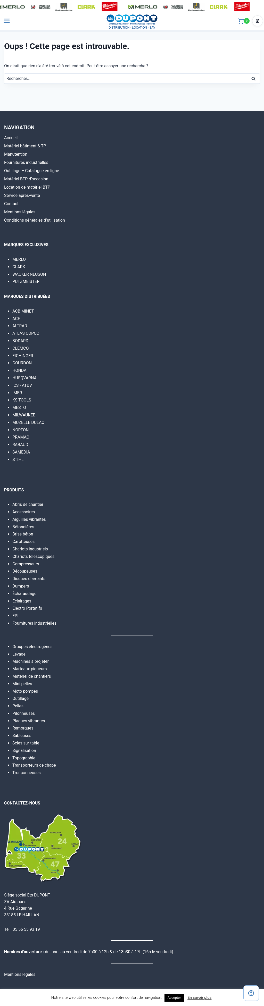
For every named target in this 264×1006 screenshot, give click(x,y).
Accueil (11, 137)
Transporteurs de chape (34, 765)
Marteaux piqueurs (29, 668)
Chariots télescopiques (33, 556)
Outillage (20, 698)
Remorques (22, 728)
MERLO (19, 259)
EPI (15, 615)
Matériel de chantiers (31, 676)
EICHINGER (22, 355)
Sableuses (21, 735)
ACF (16, 318)
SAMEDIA (21, 452)
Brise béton (22, 534)
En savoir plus (199, 997)
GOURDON (22, 363)
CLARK (18, 266)
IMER (17, 392)
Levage (19, 654)
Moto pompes (25, 691)
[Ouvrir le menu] (7, 23)
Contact (11, 203)
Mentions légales (19, 211)
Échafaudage (24, 593)
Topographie (23, 758)
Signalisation (24, 750)
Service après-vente (22, 195)
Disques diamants (28, 578)
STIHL (17, 459)
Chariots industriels (30, 549)
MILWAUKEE (23, 415)
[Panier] (243, 23)
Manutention (15, 154)
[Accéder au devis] (257, 23)
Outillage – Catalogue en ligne (31, 170)
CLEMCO (20, 348)
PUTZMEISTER (25, 281)
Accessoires (23, 511)
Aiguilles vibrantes (29, 519)
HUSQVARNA (24, 377)
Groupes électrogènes (32, 646)
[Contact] (251, 993)
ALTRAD (19, 325)
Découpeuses (24, 571)
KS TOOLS (21, 400)
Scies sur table (25, 743)
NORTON (20, 429)
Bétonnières (23, 526)
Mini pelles (22, 683)
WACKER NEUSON (29, 274)
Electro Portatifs (27, 608)
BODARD (20, 340)
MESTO (19, 407)
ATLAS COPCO (25, 333)
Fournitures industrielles (26, 162)
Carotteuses (23, 541)
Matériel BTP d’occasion (26, 179)
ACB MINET (23, 311)
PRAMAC (20, 437)
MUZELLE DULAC (28, 422)
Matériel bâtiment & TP (25, 146)
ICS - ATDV (22, 385)
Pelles (17, 705)
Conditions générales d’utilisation (34, 220)
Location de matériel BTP (27, 187)
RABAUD (20, 444)
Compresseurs (25, 563)
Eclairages (21, 601)
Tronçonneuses (26, 772)
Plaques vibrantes (28, 720)
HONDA (19, 370)
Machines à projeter (30, 661)
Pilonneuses (23, 713)
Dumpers (20, 586)
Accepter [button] (174, 998)
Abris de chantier (27, 504)
